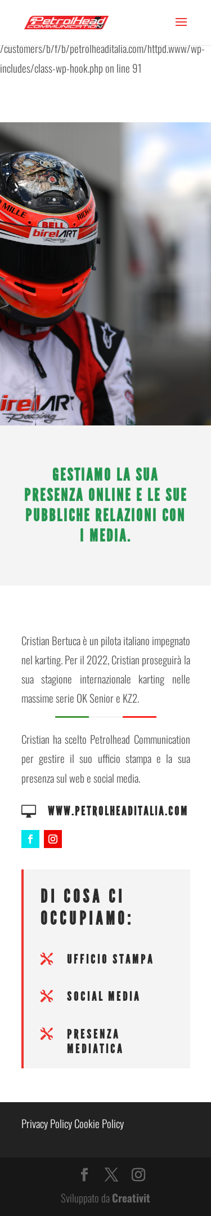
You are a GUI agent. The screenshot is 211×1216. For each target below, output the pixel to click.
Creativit (131, 1197)
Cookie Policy (99, 1123)
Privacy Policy (46, 1123)
